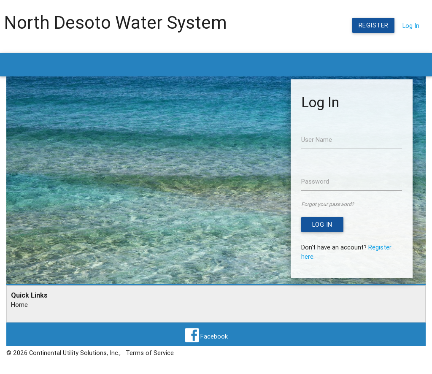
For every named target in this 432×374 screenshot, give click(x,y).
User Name (316, 140)
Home (19, 305)
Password (315, 181)
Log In (410, 26)
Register (374, 25)
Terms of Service (150, 353)
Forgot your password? (327, 204)
